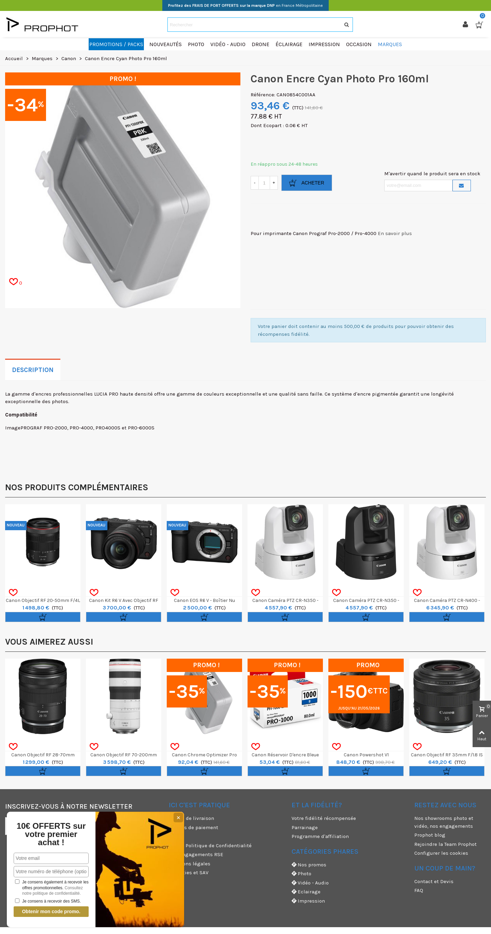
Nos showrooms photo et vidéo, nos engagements (443, 822)
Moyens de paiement (193, 827)
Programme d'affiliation (320, 836)
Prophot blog (429, 835)
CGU (173, 836)
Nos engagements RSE (196, 854)
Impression (308, 901)
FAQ (418, 890)
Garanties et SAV (188, 872)
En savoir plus (395, 233)
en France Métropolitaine (245, 5)
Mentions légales (189, 864)
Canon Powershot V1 (366, 755)
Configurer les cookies (441, 853)
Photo (301, 874)
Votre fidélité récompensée (324, 818)
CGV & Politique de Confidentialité (210, 845)
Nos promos (309, 865)
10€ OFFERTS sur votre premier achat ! (51, 834)
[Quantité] (264, 183)
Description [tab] (33, 370)
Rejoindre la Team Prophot (445, 844)
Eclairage (306, 892)
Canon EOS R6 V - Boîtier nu (204, 600)
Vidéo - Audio (310, 883)
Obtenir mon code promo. (51, 911)
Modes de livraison (191, 818)
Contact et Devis (433, 881)
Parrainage (305, 827)
